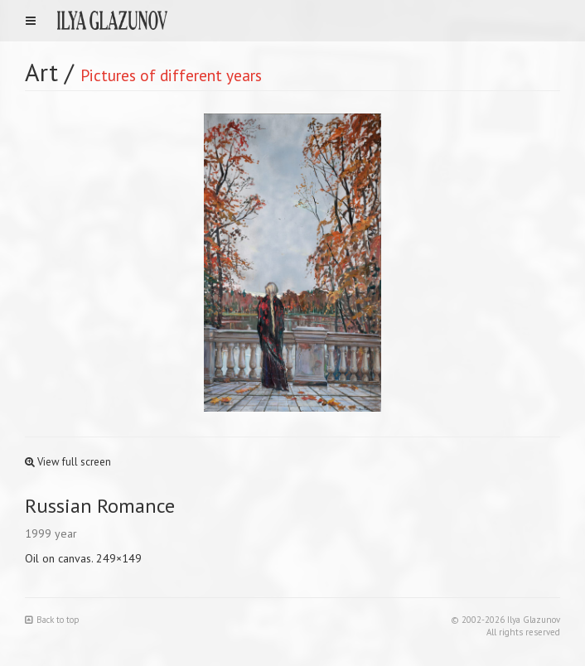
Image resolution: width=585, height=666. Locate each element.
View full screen (68, 462)
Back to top (52, 619)
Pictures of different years (171, 75)
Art (41, 72)
